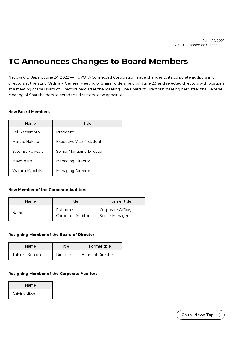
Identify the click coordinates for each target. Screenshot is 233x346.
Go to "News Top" (198, 315)
